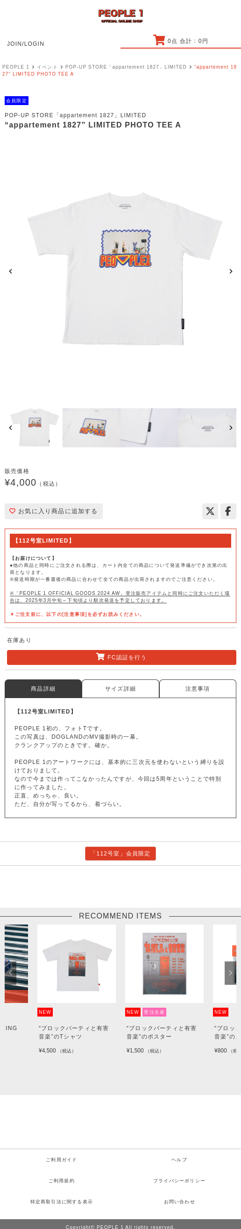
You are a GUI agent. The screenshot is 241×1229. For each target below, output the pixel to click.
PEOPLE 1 (15, 67)
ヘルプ (179, 1159)
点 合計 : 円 (180, 41)
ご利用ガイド (61, 1159)
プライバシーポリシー (179, 1180)
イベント (47, 67)
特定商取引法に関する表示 (61, 1201)
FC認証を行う (121, 657)
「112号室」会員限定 (120, 853)
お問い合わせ (179, 1201)
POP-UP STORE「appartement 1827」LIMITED (126, 67)
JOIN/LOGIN (25, 44)
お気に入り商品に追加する (53, 511)
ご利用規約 (62, 1180)
